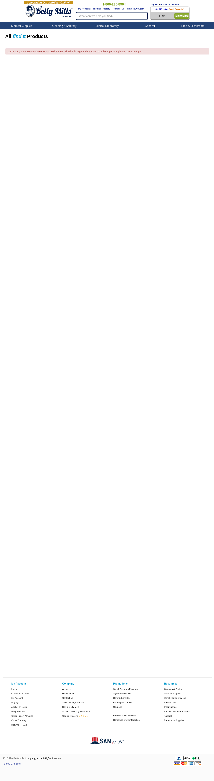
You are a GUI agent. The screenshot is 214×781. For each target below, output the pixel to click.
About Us (66, 689)
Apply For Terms (19, 707)
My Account (84, 8)
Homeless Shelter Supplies (126, 720)
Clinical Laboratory (107, 26)
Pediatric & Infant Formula (176, 711)
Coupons (117, 707)
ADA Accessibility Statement (76, 711)
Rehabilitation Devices (175, 698)
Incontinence (170, 707)
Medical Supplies (21, 26)
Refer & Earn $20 (121, 698)
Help (129, 8)
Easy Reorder (18, 711)
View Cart (182, 15)
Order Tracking (18, 720)
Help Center (68, 693)
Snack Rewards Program (125, 689)
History (106, 8)
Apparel (150, 26)
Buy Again (138, 8)
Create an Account (170, 4)
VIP (123, 8)
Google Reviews (70, 716)
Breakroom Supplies (174, 720)
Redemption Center (122, 702)
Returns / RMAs (19, 725)
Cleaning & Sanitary (64, 26)
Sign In (154, 4)
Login (14, 689)
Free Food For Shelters (124, 715)
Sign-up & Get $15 (122, 693)
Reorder (116, 8)
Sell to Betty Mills (70, 707)
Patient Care (170, 702)
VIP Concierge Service (73, 702)
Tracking (96, 8)
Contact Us (67, 698)
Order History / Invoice (22, 716)
